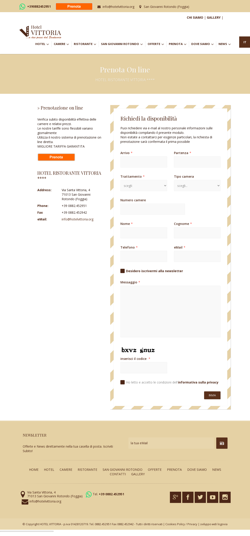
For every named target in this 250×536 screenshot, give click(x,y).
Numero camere (133, 200)
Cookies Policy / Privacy (181, 524)
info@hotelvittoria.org (118, 6)
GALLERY (214, 17)
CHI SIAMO (195, 17)
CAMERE (62, 44)
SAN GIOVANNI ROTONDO (123, 44)
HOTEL (43, 44)
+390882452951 (39, 6)
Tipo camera (184, 176)
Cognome (183, 224)
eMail (179, 247)
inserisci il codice (135, 359)
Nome (126, 224)
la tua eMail (139, 443)
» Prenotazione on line (60, 108)
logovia (222, 524)
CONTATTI (118, 474)
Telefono (129, 247)
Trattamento (132, 176)
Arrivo (126, 153)
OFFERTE (157, 44)
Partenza (182, 153)
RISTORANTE (86, 44)
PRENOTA (179, 44)
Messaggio (130, 282)
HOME (33, 469)
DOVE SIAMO (202, 44)
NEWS (224, 44)
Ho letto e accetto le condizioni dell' (172, 382)
